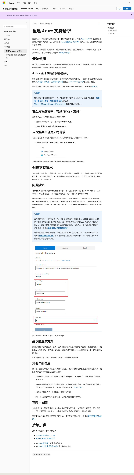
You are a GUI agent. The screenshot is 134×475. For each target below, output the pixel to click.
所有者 (40, 82)
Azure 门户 (85, 39)
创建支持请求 (112, 31)
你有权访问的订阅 (46, 235)
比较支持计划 (64, 52)
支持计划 (77, 387)
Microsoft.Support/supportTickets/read (50, 104)
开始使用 (111, 28)
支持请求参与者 (57, 82)
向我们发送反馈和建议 (45, 438)
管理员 (94, 86)
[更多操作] (100, 24)
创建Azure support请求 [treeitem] (13, 51)
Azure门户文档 (45, 24)
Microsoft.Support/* (76, 82)
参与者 (46, 82)
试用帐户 (127, 9)
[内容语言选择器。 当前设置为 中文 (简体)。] (8, 471)
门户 (119, 9)
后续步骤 (111, 33)
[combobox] (15, 26)
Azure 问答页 (43, 443)
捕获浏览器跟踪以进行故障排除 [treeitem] (16, 56)
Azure (34, 24)
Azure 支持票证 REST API (70, 42)
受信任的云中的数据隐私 (57, 228)
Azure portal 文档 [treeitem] (10, 31)
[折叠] (26, 22)
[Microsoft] (4, 3)
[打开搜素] (129, 3)
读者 (46, 101)
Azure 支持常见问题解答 (47, 446)
